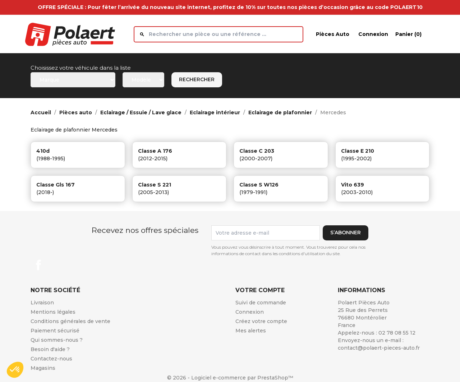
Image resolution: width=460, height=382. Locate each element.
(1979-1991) (253, 192)
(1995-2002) (356, 158)
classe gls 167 (55, 184)
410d (43, 151)
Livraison (42, 302)
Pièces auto (332, 34)
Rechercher (197, 79)
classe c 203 (256, 151)
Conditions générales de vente (70, 321)
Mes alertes (250, 330)
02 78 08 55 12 (396, 333)
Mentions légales (53, 312)
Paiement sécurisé (55, 330)
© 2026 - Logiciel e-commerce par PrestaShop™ (230, 377)
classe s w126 (259, 184)
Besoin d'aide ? (50, 349)
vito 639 (352, 184)
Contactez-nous (51, 358)
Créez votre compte (261, 321)
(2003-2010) (357, 192)
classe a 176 (155, 151)
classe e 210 (357, 151)
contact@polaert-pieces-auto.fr (379, 348)
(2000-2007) (255, 158)
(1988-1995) (50, 158)
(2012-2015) (152, 158)
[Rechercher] (218, 34)
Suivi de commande (260, 302)
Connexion (249, 312)
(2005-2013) (153, 192)
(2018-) (45, 192)
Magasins (43, 368)
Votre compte (260, 290)
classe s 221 (154, 184)
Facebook (38, 265)
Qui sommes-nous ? (57, 340)
